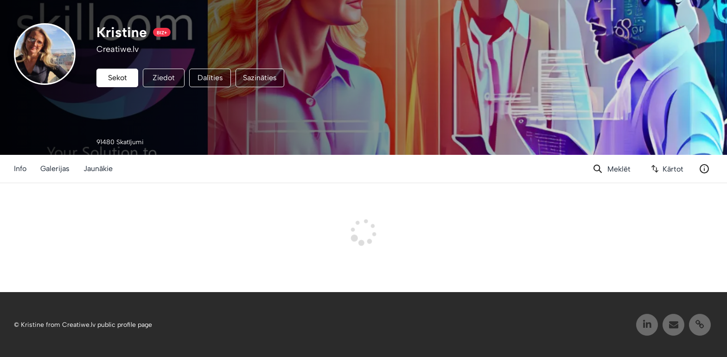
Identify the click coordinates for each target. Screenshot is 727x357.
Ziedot (164, 77)
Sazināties (260, 77)
